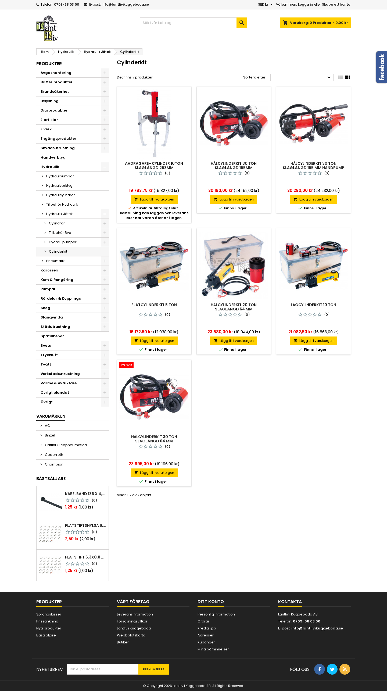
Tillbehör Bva (60, 232)
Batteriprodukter (57, 82)
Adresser (206, 635)
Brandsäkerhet (55, 91)
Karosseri (49, 270)
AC (47, 425)
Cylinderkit (58, 251)
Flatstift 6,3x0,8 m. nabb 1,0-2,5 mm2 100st (85, 557)
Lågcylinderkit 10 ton (313, 304)
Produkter (49, 63)
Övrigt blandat (55, 392)
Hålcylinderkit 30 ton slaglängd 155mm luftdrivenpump (234, 168)
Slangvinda (52, 317)
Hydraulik (50, 166)
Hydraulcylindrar (60, 195)
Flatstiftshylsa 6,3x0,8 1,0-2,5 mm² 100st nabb (85, 525)
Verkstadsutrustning (60, 373)
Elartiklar (49, 119)
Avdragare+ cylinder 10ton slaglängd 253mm (154, 165)
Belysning (50, 100)
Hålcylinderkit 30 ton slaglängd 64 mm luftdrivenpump (154, 441)
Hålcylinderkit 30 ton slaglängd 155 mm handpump (313, 165)
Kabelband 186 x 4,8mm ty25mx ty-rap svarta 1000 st (85, 494)
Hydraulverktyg (59, 185)
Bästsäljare (51, 478)
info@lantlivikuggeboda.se (125, 4)
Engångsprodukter (58, 138)
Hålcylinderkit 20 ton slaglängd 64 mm (234, 307)
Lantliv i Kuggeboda (134, 628)
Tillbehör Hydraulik (62, 204)
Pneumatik (55, 260)
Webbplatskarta (131, 635)
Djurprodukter (54, 110)
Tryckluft (49, 354)
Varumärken (50, 416)
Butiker (123, 642)
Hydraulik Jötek (59, 213)
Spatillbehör (52, 336)
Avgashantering (56, 72)
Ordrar (203, 621)
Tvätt (46, 364)
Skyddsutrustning (58, 148)
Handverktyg (53, 157)
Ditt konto (211, 602)
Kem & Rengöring (57, 279)
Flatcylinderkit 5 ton (154, 304)
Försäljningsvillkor (132, 621)
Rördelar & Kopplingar (62, 298)
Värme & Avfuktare (59, 383)
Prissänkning (47, 621)
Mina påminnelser (213, 649)
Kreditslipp (207, 628)
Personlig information (216, 614)
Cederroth (53, 454)
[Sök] (193, 22)
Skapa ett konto (336, 4)
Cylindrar (57, 223)
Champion (53, 464)
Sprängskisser (48, 614)
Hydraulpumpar (60, 176)
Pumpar (48, 289)
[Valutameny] (266, 4)
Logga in (305, 4)
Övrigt (47, 401)
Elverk (46, 129)
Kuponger (206, 642)
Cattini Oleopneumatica (65, 444)
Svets (46, 345)
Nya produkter (48, 628)
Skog (45, 307)
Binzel (49, 435)
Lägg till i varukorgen (154, 199)
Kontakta (290, 602)
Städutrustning (55, 326)
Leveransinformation (135, 614)
